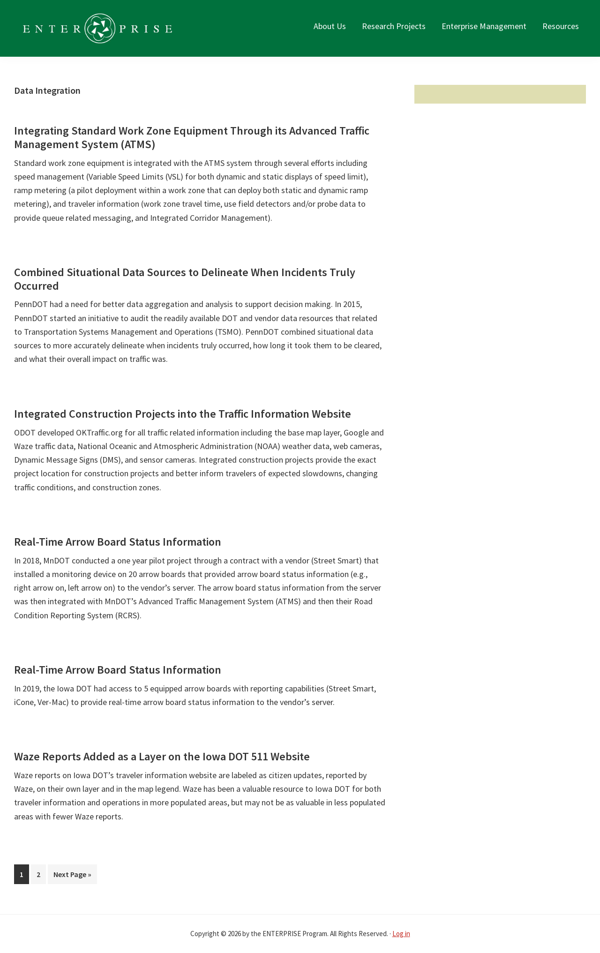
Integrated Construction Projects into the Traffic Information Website (182, 413)
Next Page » (72, 876)
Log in (401, 933)
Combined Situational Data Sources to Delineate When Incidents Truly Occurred (184, 279)
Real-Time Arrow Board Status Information (117, 541)
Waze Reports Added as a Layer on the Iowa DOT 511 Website (162, 756)
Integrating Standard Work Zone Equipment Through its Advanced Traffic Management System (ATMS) (191, 137)
